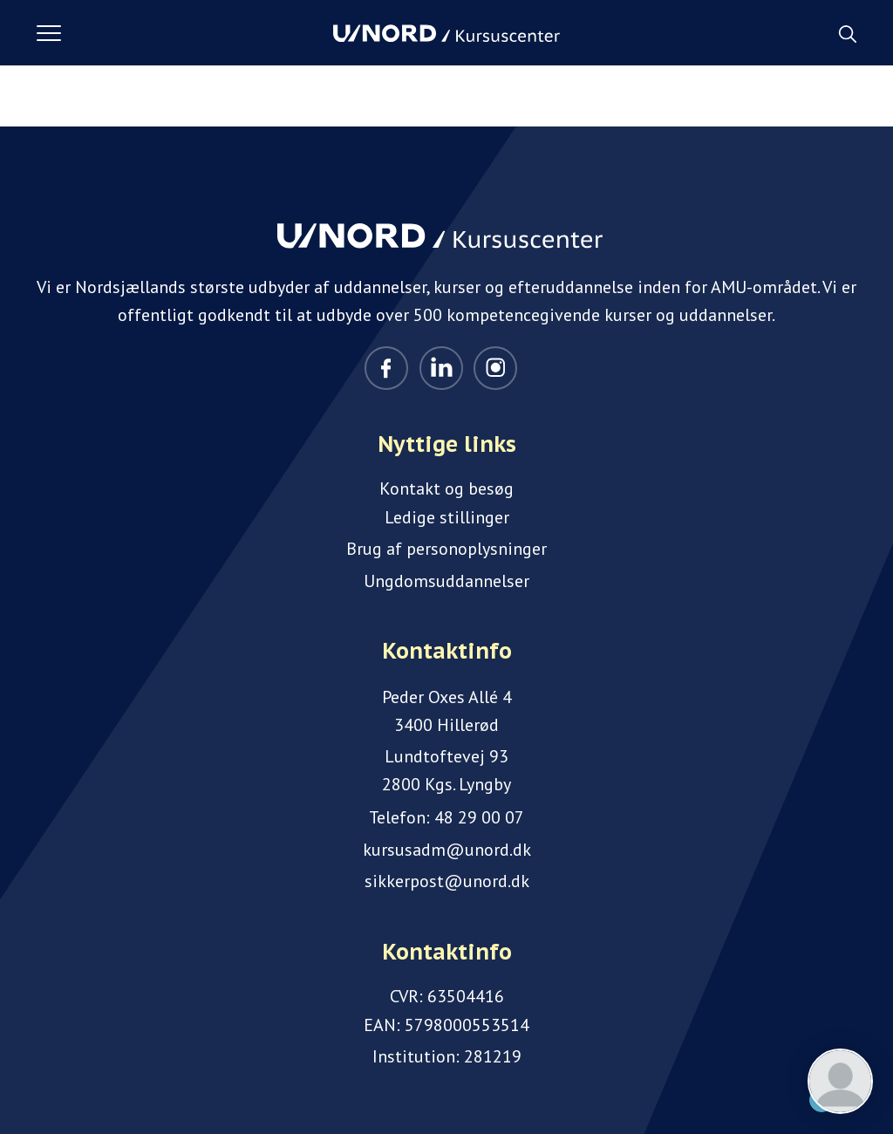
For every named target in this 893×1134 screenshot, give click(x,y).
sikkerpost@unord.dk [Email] (447, 881)
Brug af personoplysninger (446, 548)
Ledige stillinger (447, 517)
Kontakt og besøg (446, 488)
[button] (185, 33)
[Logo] (446, 33)
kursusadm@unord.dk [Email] (447, 849)
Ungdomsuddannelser (446, 581)
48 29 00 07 (479, 817)
